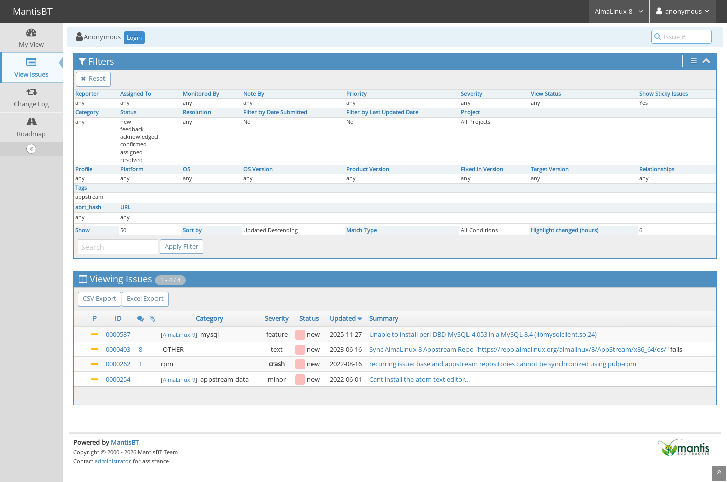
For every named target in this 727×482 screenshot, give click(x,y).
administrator (113, 461)
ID (118, 318)
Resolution (197, 112)
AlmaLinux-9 (179, 334)
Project (470, 112)
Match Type (361, 230)
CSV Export (99, 298)
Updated (343, 318)
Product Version (367, 169)
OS (186, 169)
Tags (81, 187)
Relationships (656, 169)
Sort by (192, 230)
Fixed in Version (482, 169)
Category (87, 112)
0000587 (118, 334)
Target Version (550, 169)
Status (128, 112)
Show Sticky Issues (663, 93)
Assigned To (135, 93)
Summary (383, 318)
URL (125, 207)
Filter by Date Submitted (275, 112)
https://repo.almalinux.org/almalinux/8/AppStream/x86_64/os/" (573, 349)
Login (134, 37)
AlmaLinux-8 (619, 11)
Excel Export (145, 298)
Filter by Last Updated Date (382, 112)
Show (82, 230)
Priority (356, 93)
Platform (131, 169)
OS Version (258, 169)
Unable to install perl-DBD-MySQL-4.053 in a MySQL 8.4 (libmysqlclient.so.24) (483, 334)
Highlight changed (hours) (564, 230)
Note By (253, 93)
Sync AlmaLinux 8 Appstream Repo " (423, 349)
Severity (471, 93)
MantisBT (125, 442)
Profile (83, 169)
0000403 (118, 349)
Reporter (87, 93)
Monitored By (201, 93)
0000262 (118, 363)
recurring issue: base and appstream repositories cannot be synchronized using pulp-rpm (502, 363)
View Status (546, 93)
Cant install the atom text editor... (419, 379)
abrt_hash (88, 207)
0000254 (118, 379)
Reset (93, 78)
